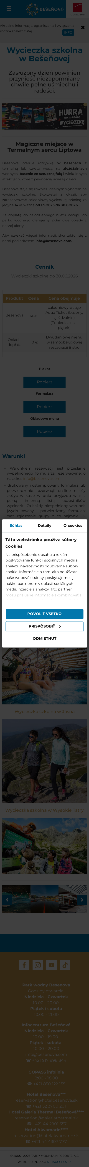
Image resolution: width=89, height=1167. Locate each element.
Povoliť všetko (44, 614)
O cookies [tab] (73, 525)
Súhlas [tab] (16, 525)
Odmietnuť (44, 638)
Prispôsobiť (45, 626)
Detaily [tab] (44, 525)
